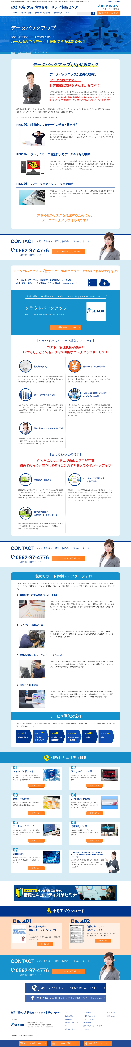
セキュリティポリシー (90, 1019)
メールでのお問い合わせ (69, 252)
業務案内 (117, 1)
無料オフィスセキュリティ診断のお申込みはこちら (70, 988)
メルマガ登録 (65, 1043)
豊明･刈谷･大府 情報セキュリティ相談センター (46, 7)
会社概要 (109, 1)
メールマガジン (88, 1013)
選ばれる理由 (26, 13)
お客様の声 (58, 13)
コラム (68, 13)
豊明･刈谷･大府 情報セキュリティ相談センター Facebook (69, 998)
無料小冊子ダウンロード (98, 1043)
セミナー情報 (87, 1022)
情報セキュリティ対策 (42, 13)
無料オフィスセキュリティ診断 (92, 1026)
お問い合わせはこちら (110, 13)
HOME (15, 13)
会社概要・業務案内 (71, 1029)
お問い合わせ (111, 1016)
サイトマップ (111, 1013)
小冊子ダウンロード (89, 1016)
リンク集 (86, 1029)
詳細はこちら (36, 785)
